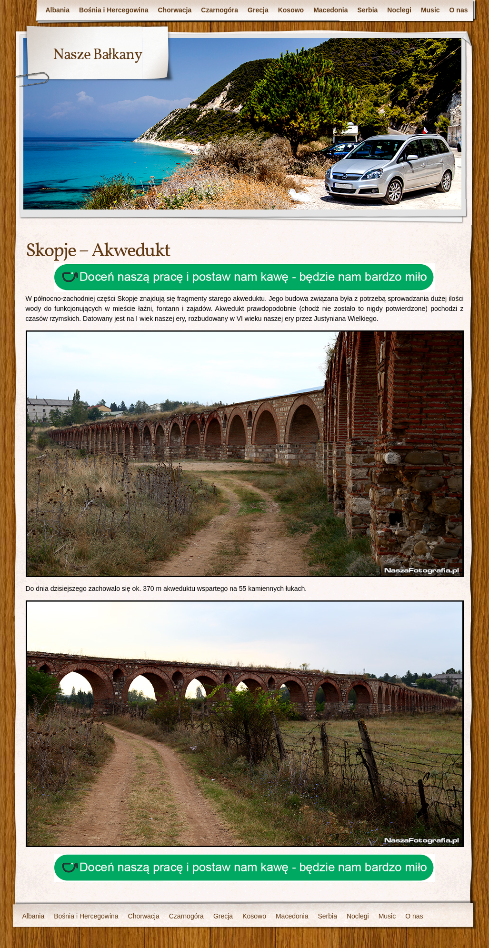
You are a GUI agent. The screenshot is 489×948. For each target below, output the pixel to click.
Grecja (258, 10)
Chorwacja (175, 10)
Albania (57, 10)
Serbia (368, 10)
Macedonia (330, 10)
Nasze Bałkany (97, 55)
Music (430, 10)
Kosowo (291, 10)
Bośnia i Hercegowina (113, 10)
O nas (458, 10)
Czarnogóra (219, 10)
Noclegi (399, 10)
